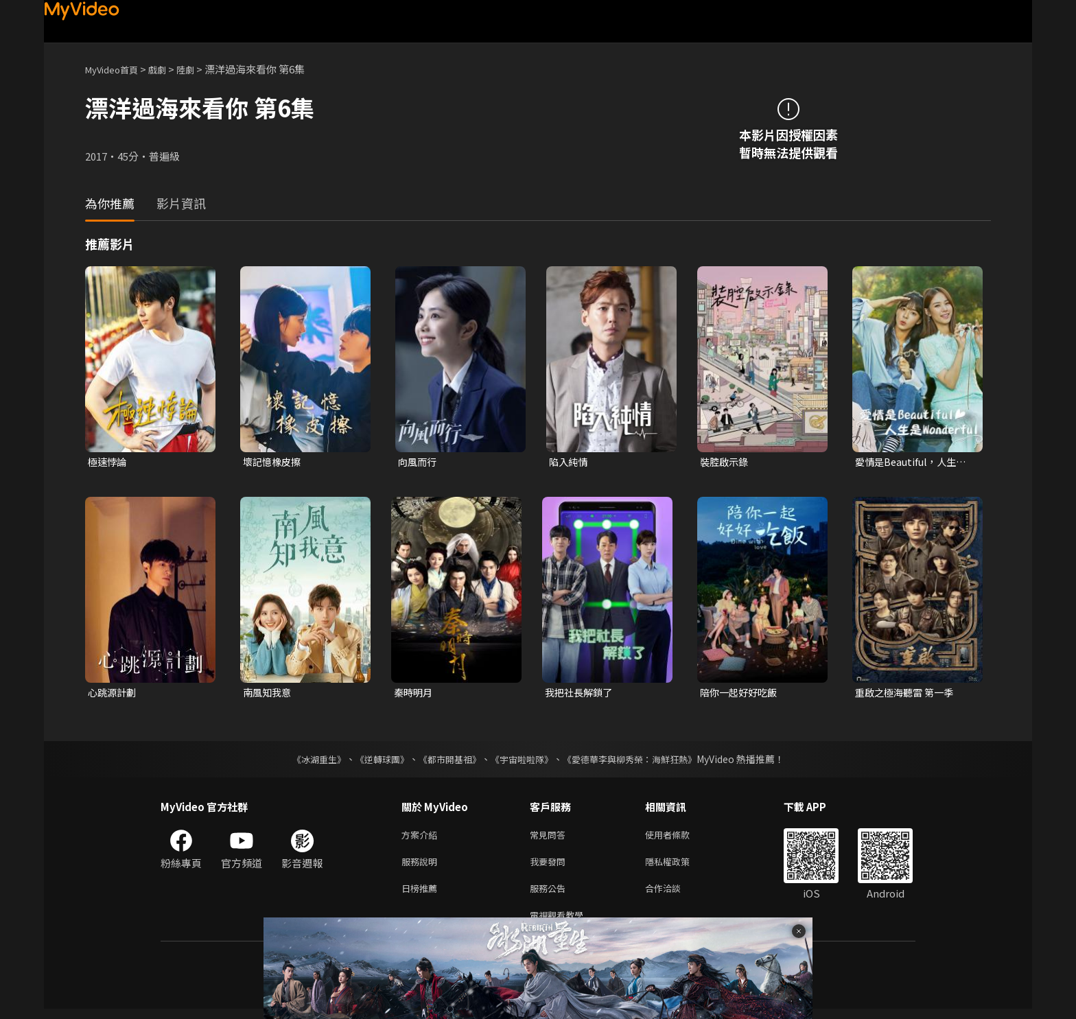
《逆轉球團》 (374, 761)
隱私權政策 (679, 866)
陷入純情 (569, 462)
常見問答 (550, 837)
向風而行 (418, 462)
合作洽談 (673, 895)
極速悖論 (108, 462)
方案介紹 (422, 837)
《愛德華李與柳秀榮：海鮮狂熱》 (638, 761)
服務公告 (550, 895)
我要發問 (550, 866)
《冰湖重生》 (307, 761)
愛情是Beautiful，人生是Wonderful (913, 462)
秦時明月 (414, 694)
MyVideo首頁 (116, 69)
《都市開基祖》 (446, 761)
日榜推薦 (422, 895)
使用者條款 (679, 837)
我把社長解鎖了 (581, 694)
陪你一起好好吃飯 (741, 694)
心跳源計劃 (113, 694)
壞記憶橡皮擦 (274, 462)
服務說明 (422, 866)
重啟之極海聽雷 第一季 (907, 694)
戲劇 (168, 69)
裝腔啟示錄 (725, 462)
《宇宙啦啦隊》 (523, 761)
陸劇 (199, 69)
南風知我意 (268, 694)
